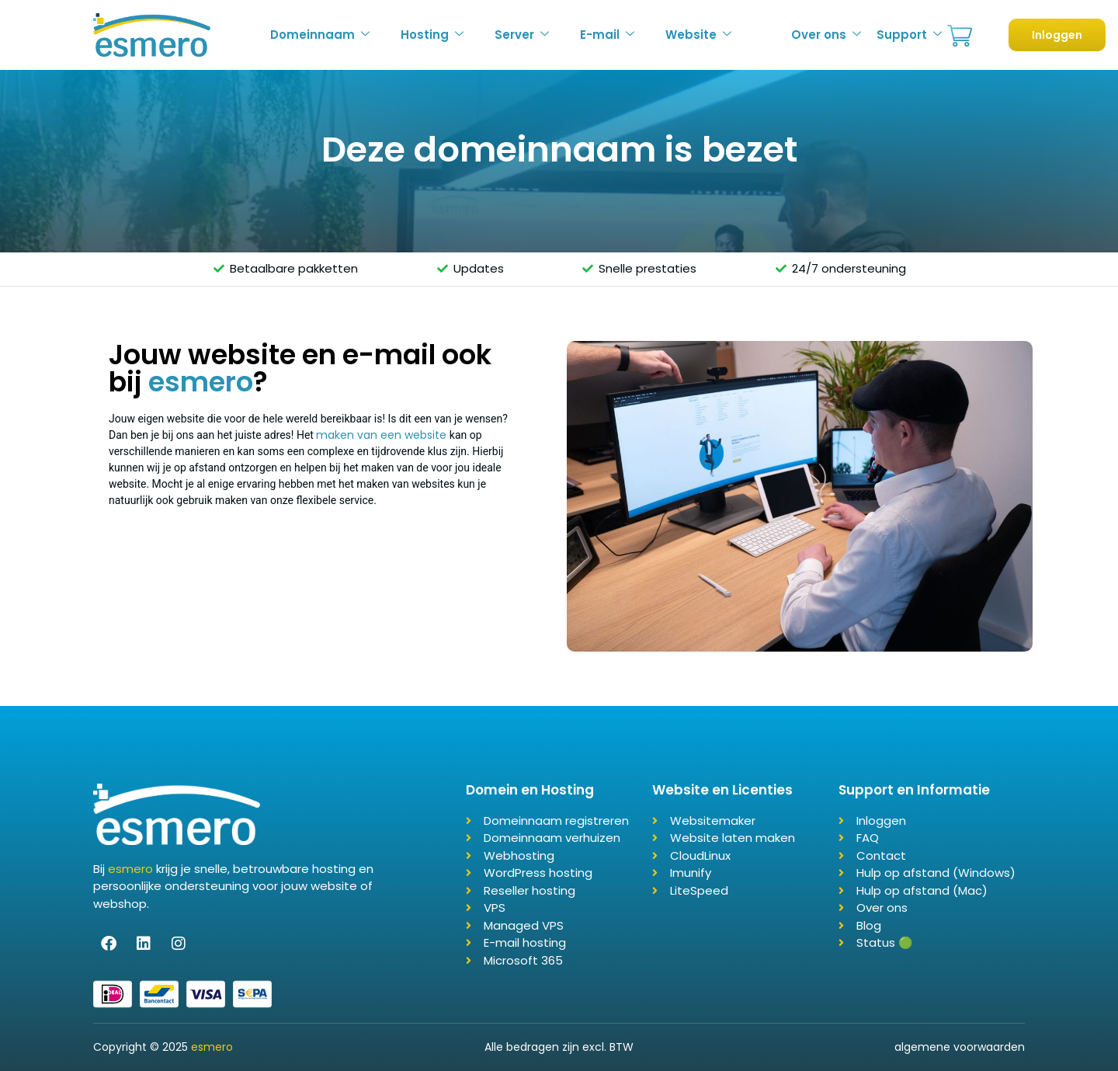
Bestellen (959, 36)
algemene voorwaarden (959, 1047)
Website (698, 34)
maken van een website (381, 435)
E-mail (607, 34)
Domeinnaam (320, 34)
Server (522, 34)
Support (909, 34)
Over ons (826, 34)
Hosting (432, 34)
